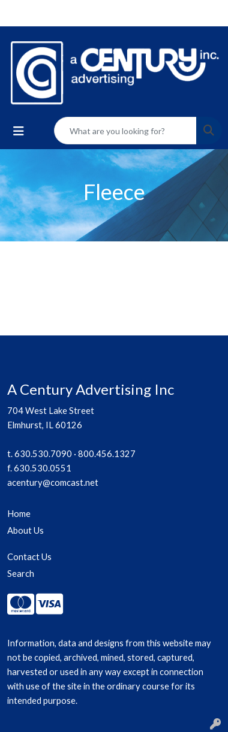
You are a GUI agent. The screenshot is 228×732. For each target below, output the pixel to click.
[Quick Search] (125, 130)
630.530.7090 (43, 454)
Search (20, 573)
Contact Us (29, 557)
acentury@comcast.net (52, 482)
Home (19, 514)
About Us (25, 530)
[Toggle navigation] (18, 131)
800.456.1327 (107, 454)
